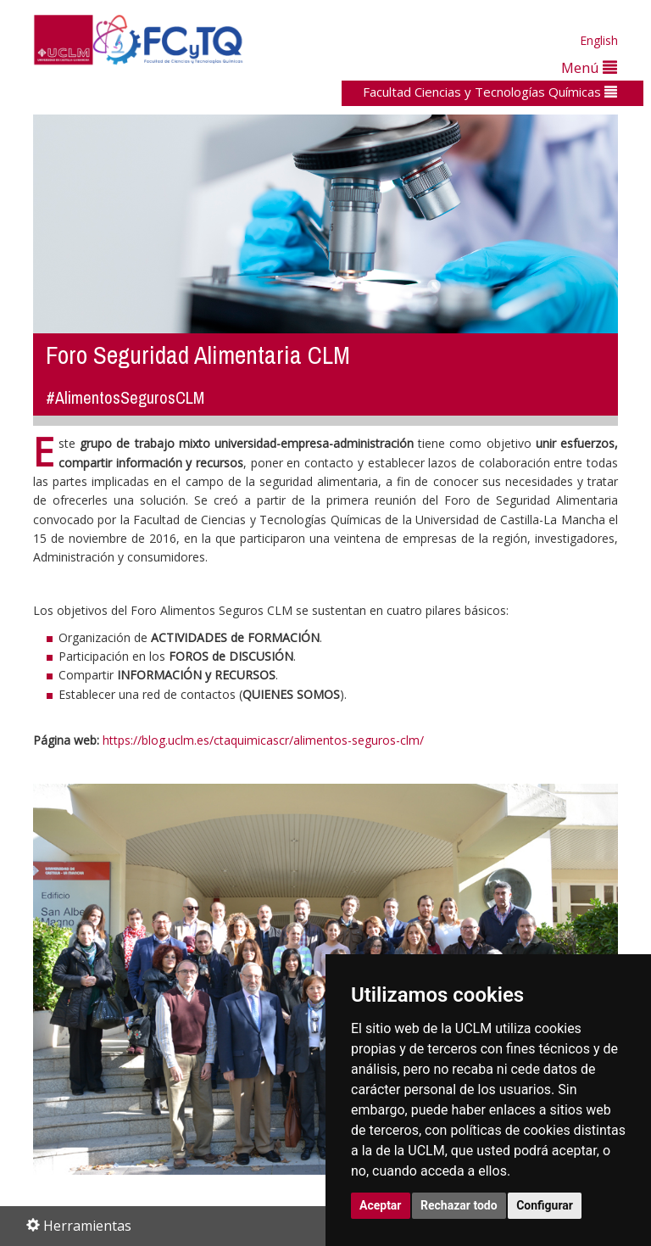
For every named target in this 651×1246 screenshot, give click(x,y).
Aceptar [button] (380, 1205)
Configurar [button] (544, 1205)
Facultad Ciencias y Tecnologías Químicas (490, 91)
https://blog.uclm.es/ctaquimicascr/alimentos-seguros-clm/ (263, 740)
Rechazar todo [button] (459, 1205)
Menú (589, 67)
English (599, 40)
